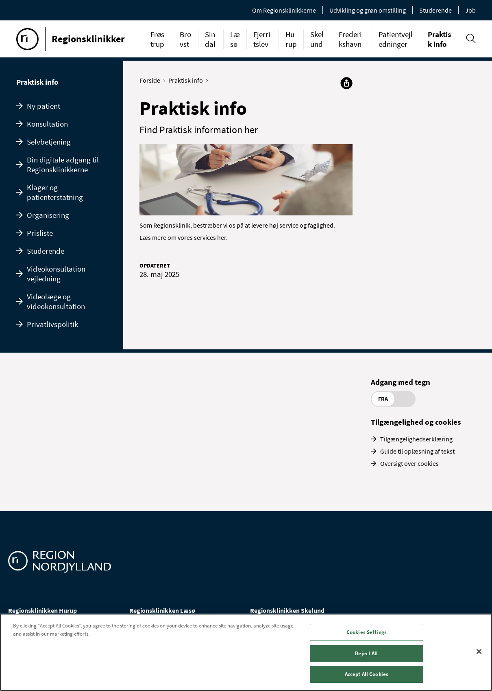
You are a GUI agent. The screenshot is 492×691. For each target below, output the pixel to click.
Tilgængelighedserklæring (416, 439)
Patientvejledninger (396, 39)
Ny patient (43, 106)
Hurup (291, 39)
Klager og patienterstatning (55, 192)
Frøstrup (157, 39)
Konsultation (47, 124)
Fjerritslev (261, 39)
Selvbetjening (49, 142)
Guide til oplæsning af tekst (417, 451)
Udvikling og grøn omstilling (367, 10)
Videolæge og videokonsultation (56, 301)
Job (470, 10)
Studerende (435, 10)
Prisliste (40, 233)
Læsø (235, 39)
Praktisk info (439, 39)
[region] (246, 652)
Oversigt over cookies (409, 463)
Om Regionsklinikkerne (284, 10)
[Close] (479, 651)
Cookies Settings (366, 632)
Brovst (185, 39)
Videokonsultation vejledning (56, 273)
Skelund (317, 39)
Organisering (48, 215)
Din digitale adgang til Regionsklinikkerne (63, 164)
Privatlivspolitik (52, 324)
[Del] (346, 83)
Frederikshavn (350, 39)
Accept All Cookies (366, 674)
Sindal (210, 39)
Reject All (366, 653)
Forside (151, 80)
